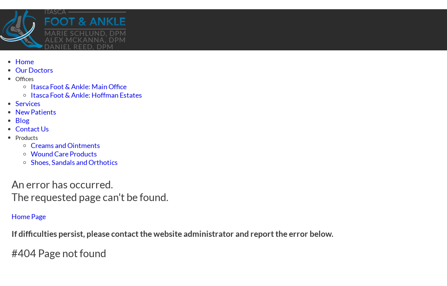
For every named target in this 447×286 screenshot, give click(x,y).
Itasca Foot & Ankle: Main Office (79, 86)
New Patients (35, 112)
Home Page (29, 216)
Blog (22, 120)
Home (24, 61)
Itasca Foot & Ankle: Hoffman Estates (86, 95)
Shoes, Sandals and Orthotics (74, 162)
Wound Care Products (64, 154)
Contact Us (32, 129)
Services (27, 103)
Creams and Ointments (65, 145)
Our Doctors (34, 70)
